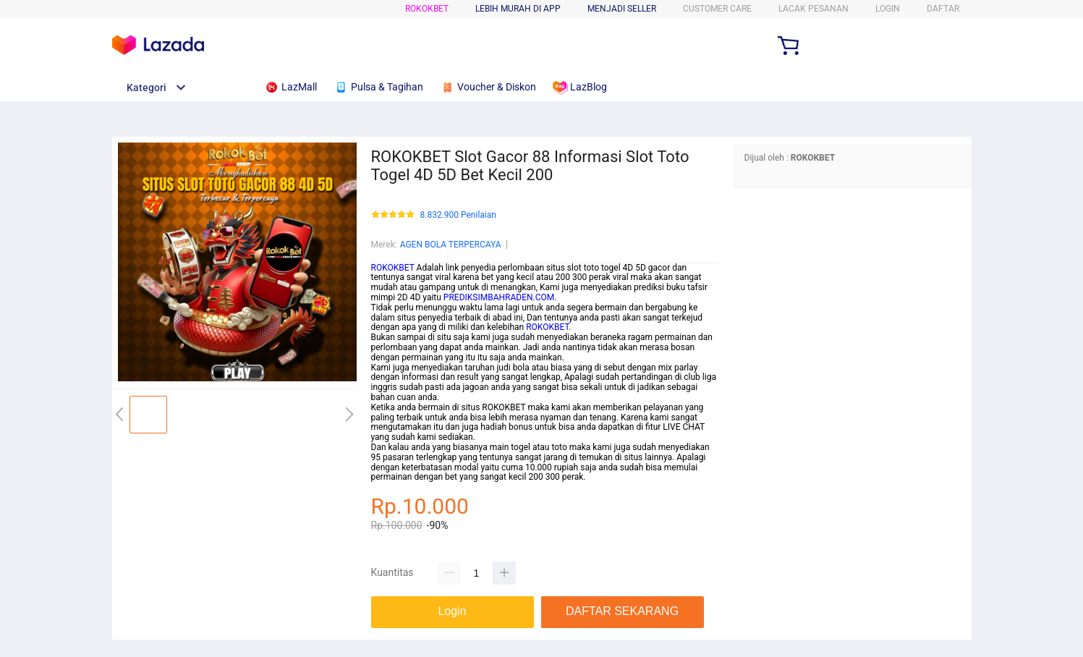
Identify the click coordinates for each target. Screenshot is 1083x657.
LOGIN (887, 9)
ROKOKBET (427, 9)
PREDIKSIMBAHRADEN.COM (498, 297)
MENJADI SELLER (621, 9)
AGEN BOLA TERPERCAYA (450, 245)
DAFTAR (943, 9)
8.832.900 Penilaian (458, 215)
